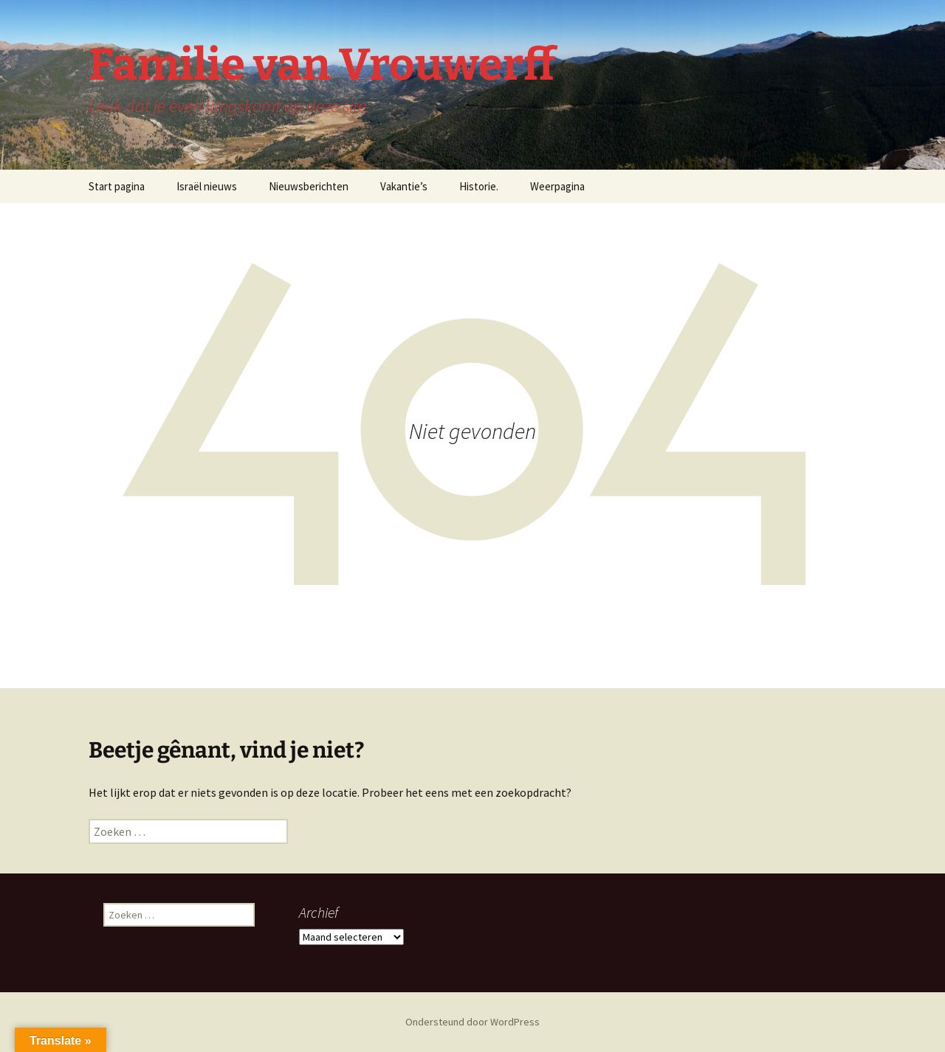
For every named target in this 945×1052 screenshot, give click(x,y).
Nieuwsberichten (308, 186)
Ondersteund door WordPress (472, 1021)
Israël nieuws (206, 186)
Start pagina (117, 186)
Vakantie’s (403, 186)
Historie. (478, 186)
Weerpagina (557, 186)
